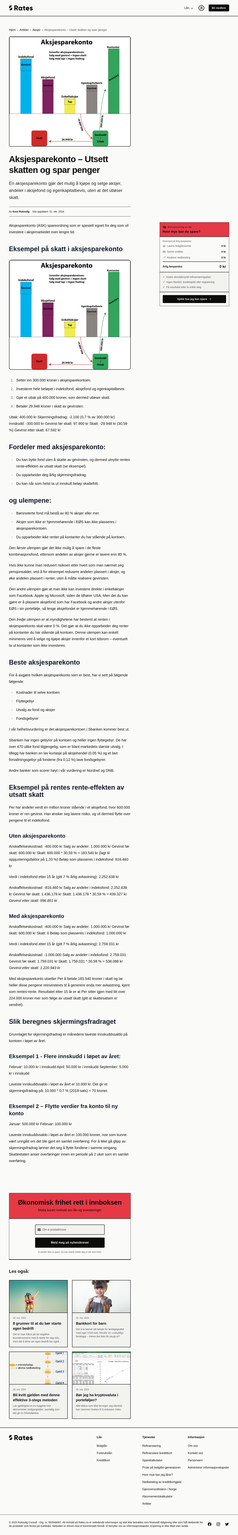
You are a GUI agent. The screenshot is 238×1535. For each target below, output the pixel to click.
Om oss (193, 1445)
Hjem (12, 29)
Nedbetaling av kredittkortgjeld (161, 1482)
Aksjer (36, 29)
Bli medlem (219, 8)
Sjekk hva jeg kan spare (194, 299)
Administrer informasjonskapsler (208, 1467)
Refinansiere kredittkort (157, 1453)
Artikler (24, 29)
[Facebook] (209, 1524)
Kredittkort (103, 1460)
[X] (227, 1524)
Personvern (195, 1460)
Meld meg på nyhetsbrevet (70, 1242)
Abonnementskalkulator (157, 1496)
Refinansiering (151, 1445)
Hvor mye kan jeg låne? (157, 1474)
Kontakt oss (195, 1453)
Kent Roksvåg (20, 211)
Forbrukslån (104, 1453)
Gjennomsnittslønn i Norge (159, 1489)
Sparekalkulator (152, 1460)
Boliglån (102, 1445)
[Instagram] (218, 1524)
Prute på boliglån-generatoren (161, 1467)
